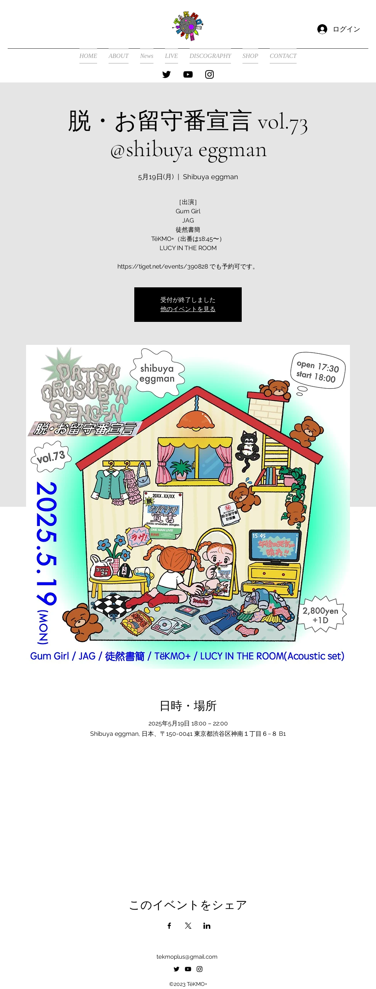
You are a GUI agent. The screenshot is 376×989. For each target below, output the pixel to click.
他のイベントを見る (188, 309)
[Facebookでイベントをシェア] (169, 926)
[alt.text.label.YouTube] (188, 74)
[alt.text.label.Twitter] (166, 74)
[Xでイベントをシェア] (188, 926)
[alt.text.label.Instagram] (209, 74)
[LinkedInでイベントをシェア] (207, 926)
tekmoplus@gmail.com (187, 956)
